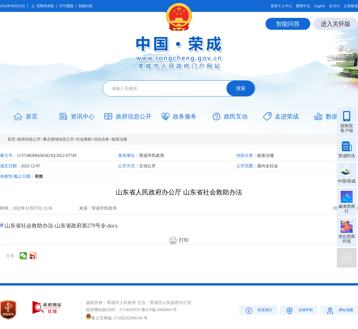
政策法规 (119, 139)
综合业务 (101, 139)
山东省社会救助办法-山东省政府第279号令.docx (59, 226)
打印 (179, 240)
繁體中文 (303, 6)
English (319, 6)
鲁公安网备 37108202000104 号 (117, 318)
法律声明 (299, 310)
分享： (12, 256)
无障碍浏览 (42, 6)
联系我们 (258, 310)
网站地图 (339, 310)
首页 (11, 139)
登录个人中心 (281, 6)
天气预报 (66, 6)
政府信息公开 (29, 139)
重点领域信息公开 (58, 139)
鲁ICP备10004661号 (159, 310)
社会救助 (84, 139)
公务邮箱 (351, 6)
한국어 (334, 6)
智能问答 (85, 6)
